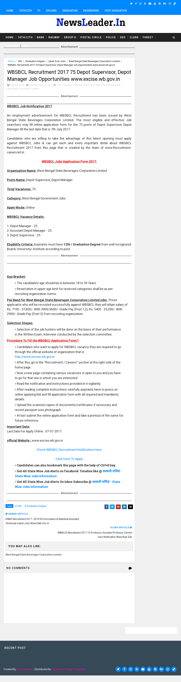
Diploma (51, 10)
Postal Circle (91, 37)
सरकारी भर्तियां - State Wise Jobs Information (46, 498)
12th (19, 61)
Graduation (69, 10)
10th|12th (25, 10)
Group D (70, 37)
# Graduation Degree (35, 529)
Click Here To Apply (63, 476)
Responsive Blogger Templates (68, 675)
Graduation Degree (35, 61)
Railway (54, 37)
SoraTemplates (25, 675)
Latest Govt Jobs (56, 61)
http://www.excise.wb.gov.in (35, 374)
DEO (122, 37)
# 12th (18, 529)
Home (9, 10)
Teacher (12, 45)
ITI (38, 10)
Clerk (134, 37)
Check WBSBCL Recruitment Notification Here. (63, 467)
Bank (40, 37)
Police (111, 37)
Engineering (91, 10)
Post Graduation (116, 10)
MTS (25, 45)
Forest (148, 37)
